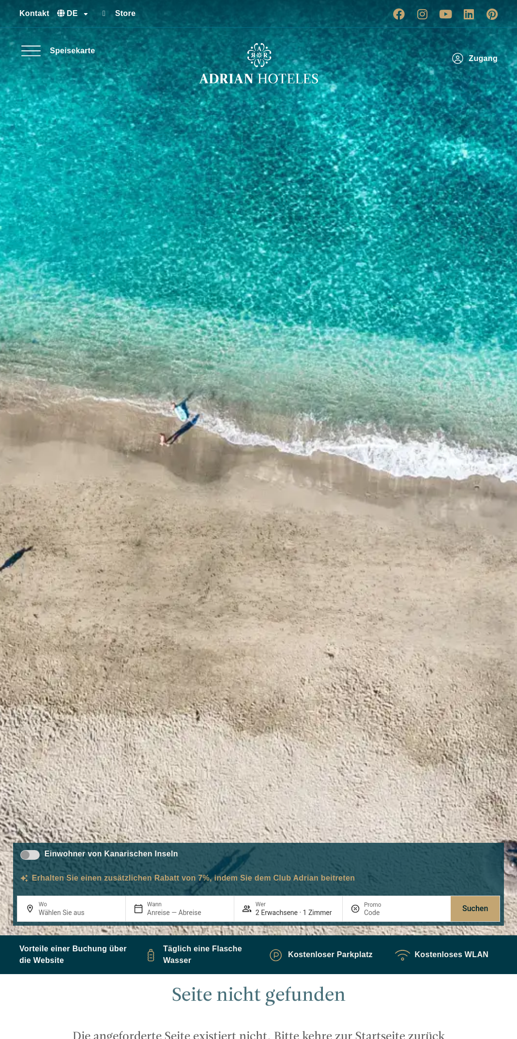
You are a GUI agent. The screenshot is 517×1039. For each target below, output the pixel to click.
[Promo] (387, 912)
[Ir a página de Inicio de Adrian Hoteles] (258, 63)
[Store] (104, 13)
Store (125, 13)
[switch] (30, 855)
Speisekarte (72, 51)
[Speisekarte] (31, 50)
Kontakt (34, 13)
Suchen (475, 908)
